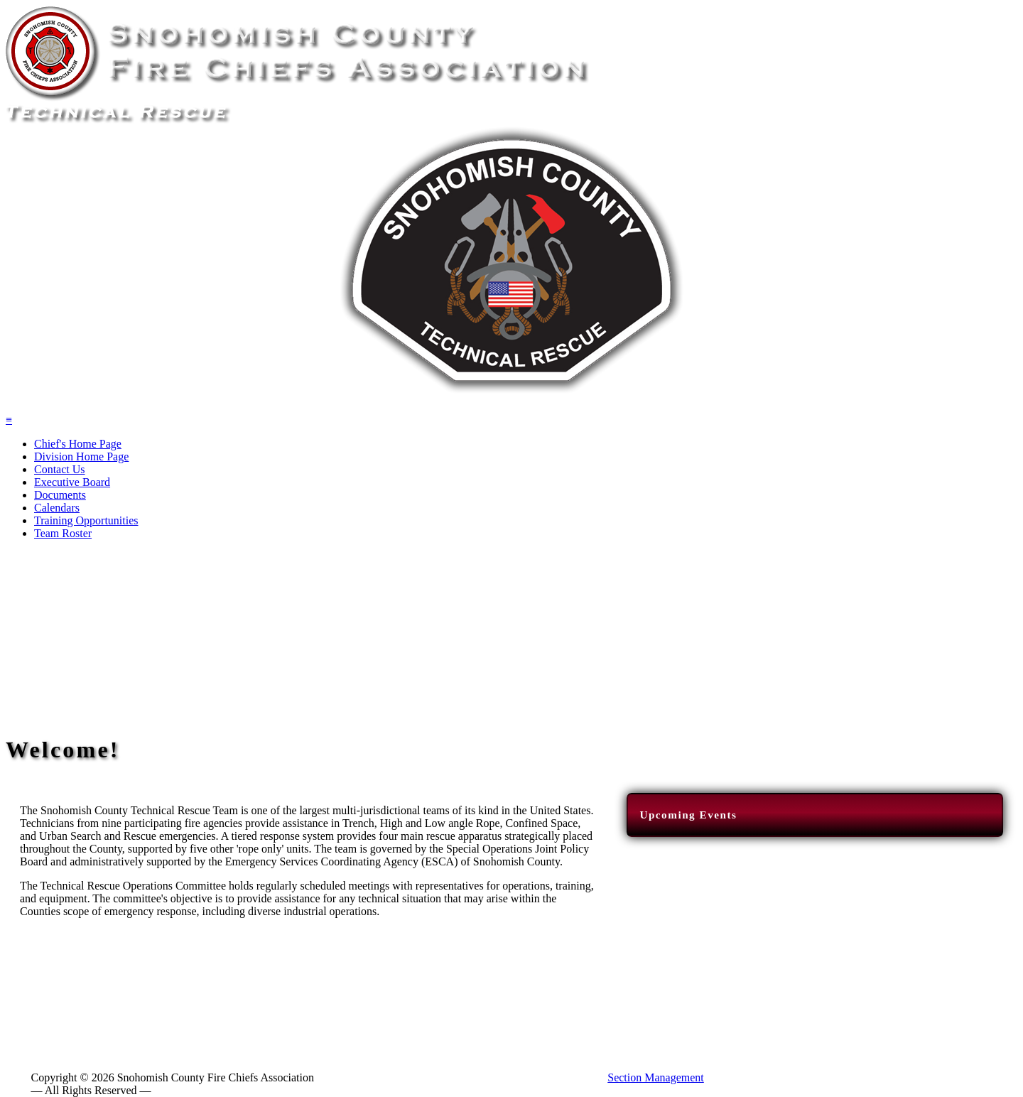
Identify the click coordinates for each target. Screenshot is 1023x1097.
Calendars (57, 508)
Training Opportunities (86, 520)
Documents (60, 495)
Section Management (655, 1077)
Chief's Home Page (77, 444)
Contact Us (59, 469)
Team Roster (63, 533)
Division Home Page (81, 456)
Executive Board (72, 482)
